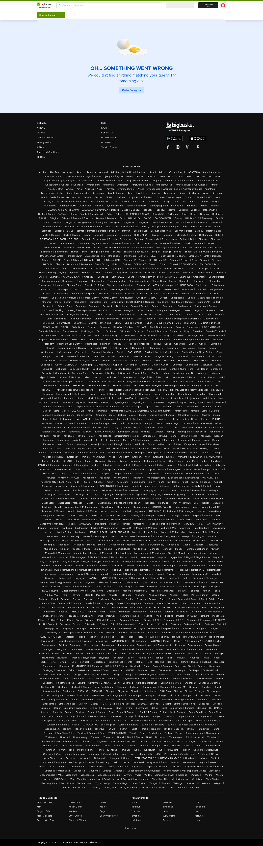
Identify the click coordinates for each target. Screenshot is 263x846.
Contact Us (107, 132)
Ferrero (167, 820)
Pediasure (200, 806)
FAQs (104, 127)
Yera (165, 811)
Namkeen (73, 811)
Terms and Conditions (48, 152)
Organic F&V (43, 811)
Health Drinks (75, 806)
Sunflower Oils (44, 802)
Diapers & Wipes (77, 820)
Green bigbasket (45, 137)
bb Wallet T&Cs (109, 142)
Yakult (198, 811)
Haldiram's (137, 820)
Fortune (199, 815)
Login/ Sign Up (208, 5)
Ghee (103, 802)
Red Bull (136, 806)
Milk (39, 806)
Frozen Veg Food (46, 820)
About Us (42, 127)
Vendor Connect (109, 147)
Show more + (131, 828)
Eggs (102, 811)
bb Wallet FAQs (109, 137)
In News (41, 132)
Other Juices (75, 815)
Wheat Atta (74, 802)
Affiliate (40, 147)
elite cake (168, 806)
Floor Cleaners (44, 815)
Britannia (136, 815)
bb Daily (41, 157)
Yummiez (136, 811)
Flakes (103, 806)
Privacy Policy (44, 142)
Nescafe (167, 802)
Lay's (197, 820)
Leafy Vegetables (109, 815)
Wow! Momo (169, 815)
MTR (197, 802)
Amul (134, 802)
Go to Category (131, 90)
